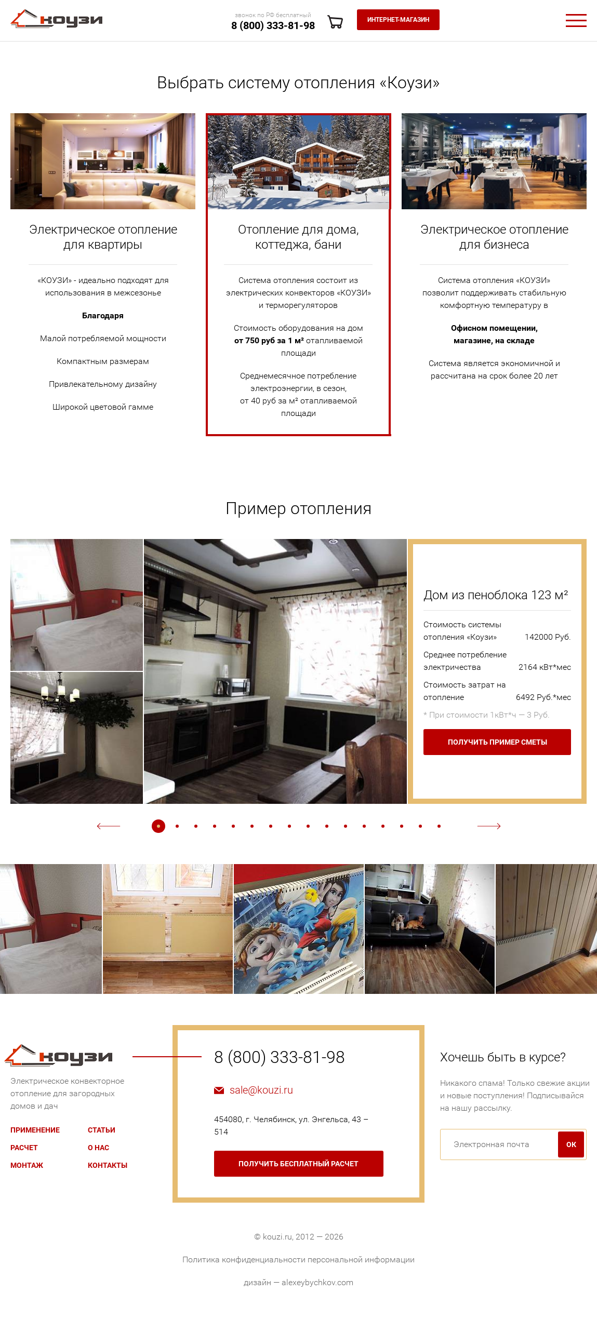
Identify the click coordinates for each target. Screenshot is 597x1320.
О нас (98, 1147)
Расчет (24, 1147)
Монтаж (26, 1165)
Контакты (107, 1165)
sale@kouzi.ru (261, 1090)
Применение (35, 1130)
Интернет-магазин (398, 19)
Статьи (101, 1130)
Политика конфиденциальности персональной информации (298, 1259)
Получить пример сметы (497, 742)
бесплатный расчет (298, 1164)
